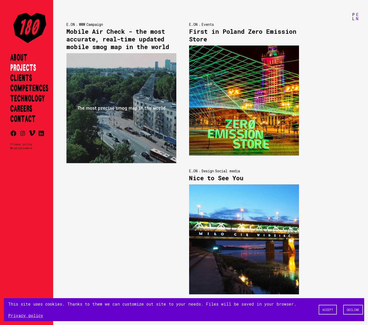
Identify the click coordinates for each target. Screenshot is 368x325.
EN (357, 16)
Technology (27, 98)
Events (208, 24)
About (18, 57)
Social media (227, 171)
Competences (29, 88)
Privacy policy (21, 144)
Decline (353, 310)
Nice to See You (216, 178)
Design (208, 171)
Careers (21, 109)
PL (353, 16)
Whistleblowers (21, 148)
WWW (82, 24)
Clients (21, 78)
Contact (23, 119)
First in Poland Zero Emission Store (242, 35)
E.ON (70, 24)
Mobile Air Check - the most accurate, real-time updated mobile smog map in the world (117, 39)
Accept (327, 310)
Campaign (94, 24)
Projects (23, 68)
